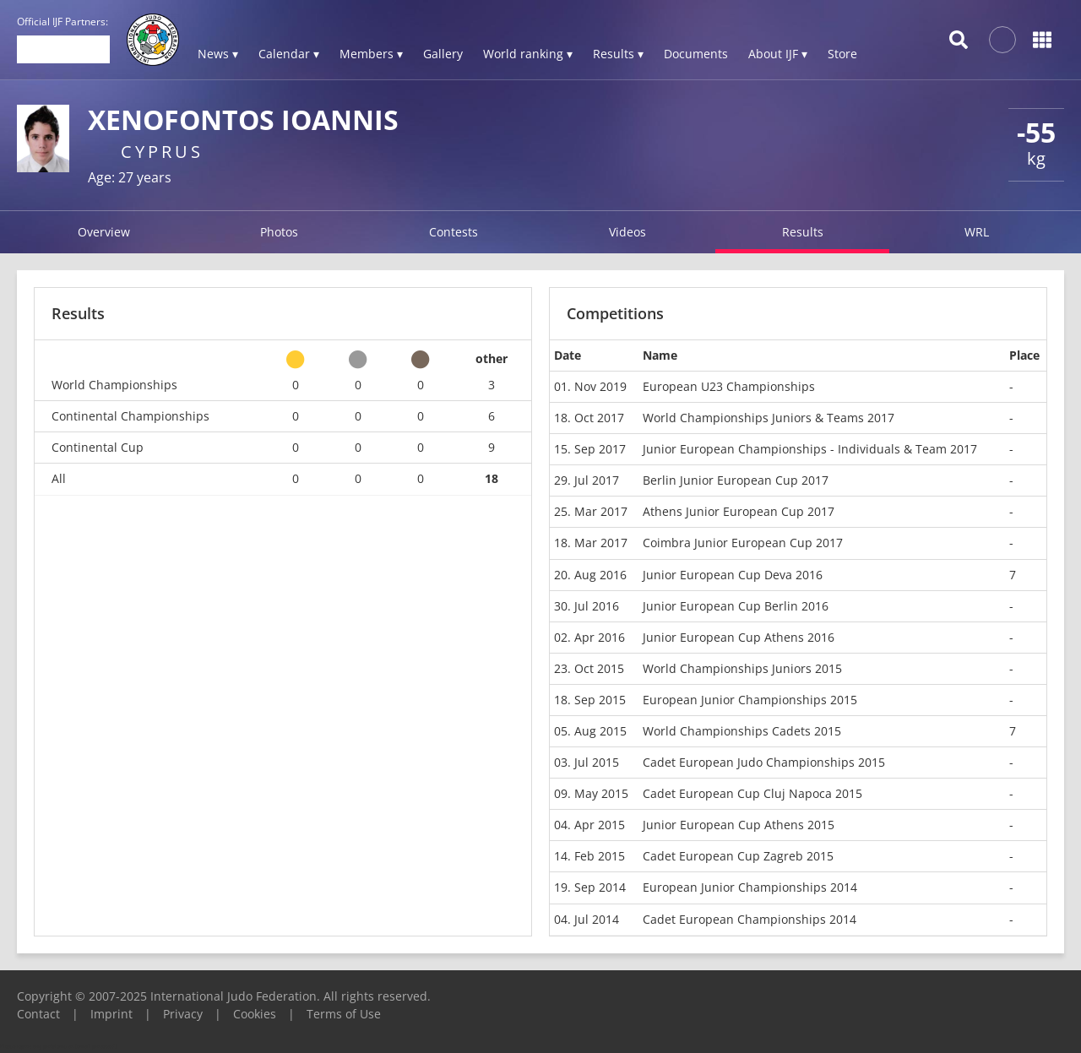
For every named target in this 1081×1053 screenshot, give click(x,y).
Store (842, 54)
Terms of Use (344, 1014)
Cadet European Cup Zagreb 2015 (738, 856)
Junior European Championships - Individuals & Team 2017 (810, 449)
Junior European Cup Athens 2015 (738, 825)
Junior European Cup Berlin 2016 (735, 606)
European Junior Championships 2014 (750, 887)
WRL (976, 232)
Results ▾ (618, 54)
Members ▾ (371, 54)
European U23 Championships (729, 386)
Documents (696, 54)
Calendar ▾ (288, 54)
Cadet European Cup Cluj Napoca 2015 (752, 793)
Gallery (443, 54)
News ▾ (218, 54)
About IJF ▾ (777, 54)
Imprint (111, 1014)
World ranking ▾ (528, 54)
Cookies (254, 1014)
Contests (453, 232)
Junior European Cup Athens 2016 (738, 637)
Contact (38, 1014)
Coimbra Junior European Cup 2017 (743, 543)
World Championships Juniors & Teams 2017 (768, 418)
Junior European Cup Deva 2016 (733, 575)
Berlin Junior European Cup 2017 (735, 480)
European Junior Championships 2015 (750, 700)
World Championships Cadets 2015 (742, 731)
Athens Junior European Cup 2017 (738, 511)
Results (802, 232)
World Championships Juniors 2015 (742, 668)
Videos (627, 232)
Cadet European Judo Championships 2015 (764, 762)
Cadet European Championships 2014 (749, 919)
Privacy (183, 1014)
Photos (279, 232)
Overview (104, 232)
